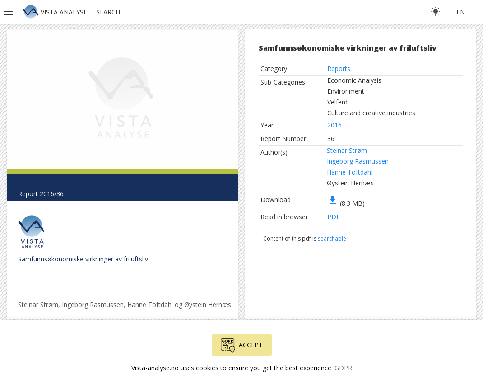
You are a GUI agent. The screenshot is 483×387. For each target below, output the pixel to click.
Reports (338, 68)
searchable (332, 238)
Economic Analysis (354, 80)
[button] (9, 12)
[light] (435, 11)
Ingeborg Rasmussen (358, 161)
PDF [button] (333, 216)
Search (108, 12)
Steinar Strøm (347, 150)
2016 (334, 125)
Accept (242, 345)
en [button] (460, 12)
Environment (345, 91)
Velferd (337, 102)
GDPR (343, 367)
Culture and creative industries (371, 113)
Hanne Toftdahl (349, 172)
